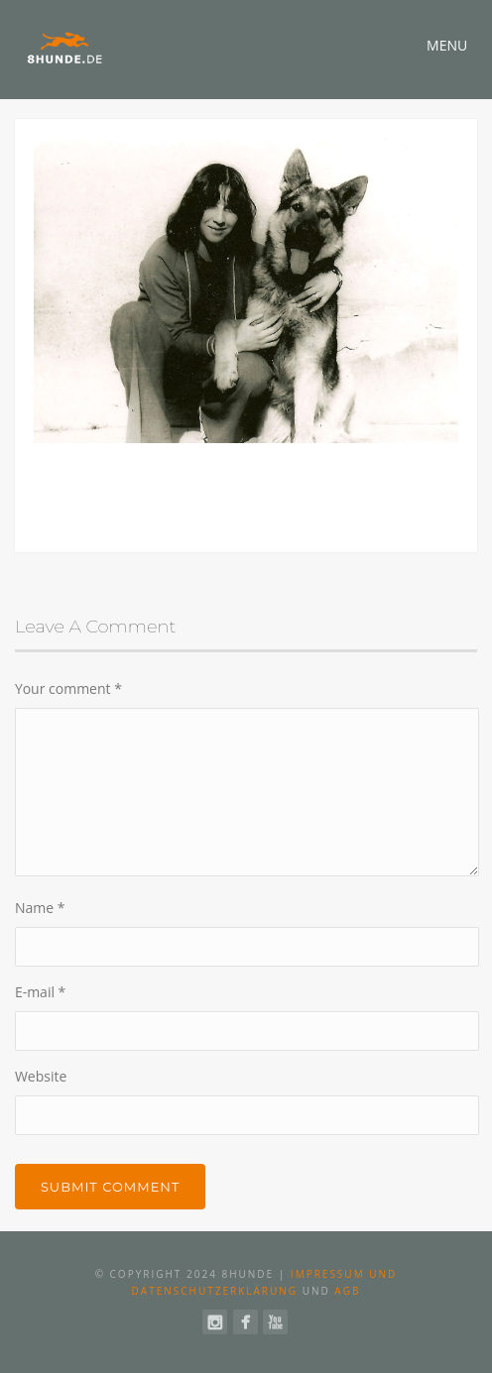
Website (40, 1076)
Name (40, 907)
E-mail (40, 991)
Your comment (68, 688)
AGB (347, 1291)
